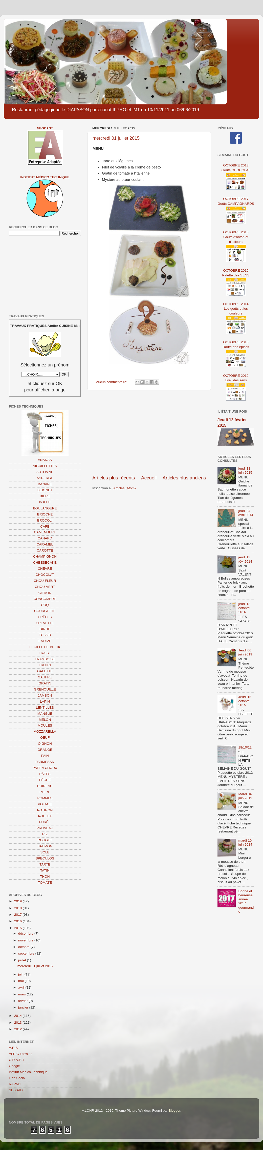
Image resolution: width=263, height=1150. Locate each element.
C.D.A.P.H (16, 1060)
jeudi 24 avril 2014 (245, 513)
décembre (26, 933)
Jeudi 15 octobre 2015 (244, 701)
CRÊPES (45, 617)
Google (14, 1066)
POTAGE (45, 804)
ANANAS (45, 460)
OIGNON (45, 743)
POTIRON (45, 810)
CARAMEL (45, 544)
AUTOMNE (44, 472)
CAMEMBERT (45, 532)
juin (21, 974)
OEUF (45, 737)
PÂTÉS (44, 774)
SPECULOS (45, 858)
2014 (18, 1016)
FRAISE (45, 653)
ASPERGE (45, 478)
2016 (18, 921)
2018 (18, 908)
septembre (26, 953)
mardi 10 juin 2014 (245, 842)
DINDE (44, 629)
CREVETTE (45, 623)
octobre (24, 947)
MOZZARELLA (44, 731)
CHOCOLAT (44, 575)
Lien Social (17, 1078)
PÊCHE (45, 780)
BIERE (45, 496)
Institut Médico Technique (44, 177)
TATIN (45, 870)
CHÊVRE (45, 568)
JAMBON (45, 695)
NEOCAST (45, 128)
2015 (18, 928)
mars (22, 994)
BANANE (45, 484)
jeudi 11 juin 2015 (245, 470)
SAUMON (44, 846)
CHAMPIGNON (45, 556)
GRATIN (45, 683)
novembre (26, 940)
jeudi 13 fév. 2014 (245, 559)
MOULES (45, 725)
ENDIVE (44, 641)
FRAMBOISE (45, 659)
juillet (22, 960)
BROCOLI (45, 520)
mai (21, 981)
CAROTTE (45, 550)
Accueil (149, 477)
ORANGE (44, 750)
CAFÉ (44, 526)
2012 (18, 1029)
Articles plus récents (113, 477)
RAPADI (15, 1084)
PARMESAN (44, 762)
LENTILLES (45, 707)
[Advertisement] (149, 432)
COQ (45, 605)
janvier (23, 1007)
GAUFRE (45, 677)
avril (22, 987)
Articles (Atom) (124, 488)
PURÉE (45, 822)
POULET (45, 816)
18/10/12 (245, 747)
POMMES (44, 798)
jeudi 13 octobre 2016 (244, 608)
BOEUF (45, 502)
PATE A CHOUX (45, 768)
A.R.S (13, 1048)
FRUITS (45, 665)
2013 (18, 1022)
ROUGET (45, 840)
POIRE (44, 792)
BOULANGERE (45, 508)
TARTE (44, 864)
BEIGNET (44, 490)
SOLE (44, 852)
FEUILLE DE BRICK (44, 647)
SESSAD (16, 1090)
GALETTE (45, 671)
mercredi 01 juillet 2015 (116, 138)
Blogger (174, 1110)
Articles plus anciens (184, 477)
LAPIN (45, 701)
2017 (18, 914)
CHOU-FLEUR (45, 581)
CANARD (45, 538)
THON (45, 876)
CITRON (45, 593)
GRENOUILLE (45, 689)
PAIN (45, 756)
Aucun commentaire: (112, 382)
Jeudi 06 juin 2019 (245, 652)
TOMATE (45, 882)
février (23, 1001)
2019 (18, 901)
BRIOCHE (45, 514)
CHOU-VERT (45, 587)
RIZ (45, 834)
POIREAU (45, 786)
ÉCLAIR (45, 635)
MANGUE (44, 713)
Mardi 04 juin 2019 (245, 796)
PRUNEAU (44, 828)
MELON (45, 720)
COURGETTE (45, 611)
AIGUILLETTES (45, 466)
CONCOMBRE (45, 599)
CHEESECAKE (44, 562)
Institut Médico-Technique (28, 1072)
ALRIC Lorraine (20, 1054)
